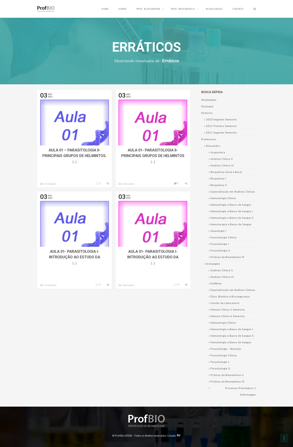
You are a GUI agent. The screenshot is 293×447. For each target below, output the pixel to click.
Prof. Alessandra (148, 8)
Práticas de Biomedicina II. (227, 375)
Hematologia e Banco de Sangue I (232, 211)
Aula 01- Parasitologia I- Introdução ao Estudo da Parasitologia (74, 257)
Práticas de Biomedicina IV (227, 257)
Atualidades (214, 8)
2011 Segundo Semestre (221, 132)
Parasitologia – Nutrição (226, 348)
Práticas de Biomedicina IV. (228, 381)
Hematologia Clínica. (224, 322)
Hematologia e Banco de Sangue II (232, 217)
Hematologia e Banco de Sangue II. (232, 335)
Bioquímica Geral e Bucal (226, 171)
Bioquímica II (219, 185)
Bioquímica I (218, 178)
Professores (208, 139)
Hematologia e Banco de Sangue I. (232, 329)
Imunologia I (218, 230)
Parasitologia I (220, 243)
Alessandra (128, 183)
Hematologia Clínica (223, 198)
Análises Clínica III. (223, 276)
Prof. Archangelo (183, 8)
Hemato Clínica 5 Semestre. (228, 309)
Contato (238, 8)
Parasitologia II (220, 250)
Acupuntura (218, 152)
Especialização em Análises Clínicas (233, 191)
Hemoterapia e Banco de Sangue (231, 224)
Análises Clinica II (222, 158)
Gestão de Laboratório (225, 303)
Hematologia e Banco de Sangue (231, 204)
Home (105, 8)
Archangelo (50, 183)
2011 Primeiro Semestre (221, 126)
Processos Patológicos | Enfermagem (240, 391)
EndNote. (216, 283)
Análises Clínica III (222, 165)
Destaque (207, 106)
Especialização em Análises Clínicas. (233, 289)
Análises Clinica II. (222, 270)
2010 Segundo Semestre (221, 119)
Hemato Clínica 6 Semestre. (228, 316)
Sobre (122, 8)
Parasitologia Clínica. (224, 355)
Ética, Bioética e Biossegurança (230, 296)
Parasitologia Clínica (224, 237)
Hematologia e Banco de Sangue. (231, 342)
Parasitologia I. (220, 361)
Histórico (207, 112)
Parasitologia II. (221, 368)
